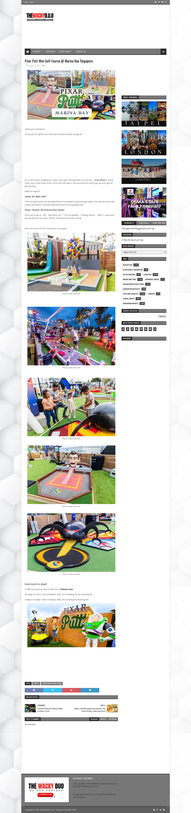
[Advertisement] (116, 26)
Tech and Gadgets (130, 294)
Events (36, 683)
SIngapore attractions (51, 683)
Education (127, 265)
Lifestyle (147, 275)
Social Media (65, 51)
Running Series (152, 279)
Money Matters (129, 279)
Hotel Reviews (129, 275)
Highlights (50, 51)
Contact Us (81, 51)
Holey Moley (100, 180)
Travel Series (128, 299)
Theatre (151, 294)
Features (36, 51)
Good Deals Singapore (132, 270)
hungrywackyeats (130, 303)
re (144, 359)
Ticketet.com (66, 589)
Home (26, 2)
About (31, 2)
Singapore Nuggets (131, 289)
